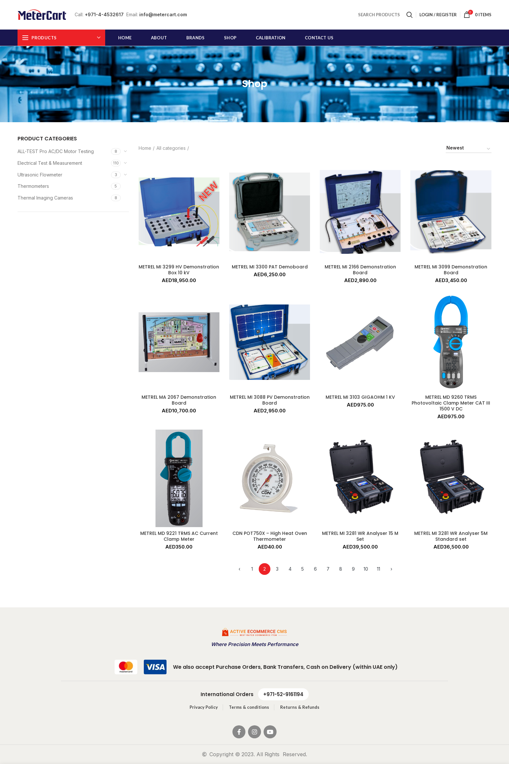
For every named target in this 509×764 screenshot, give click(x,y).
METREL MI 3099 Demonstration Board (451, 270)
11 (378, 569)
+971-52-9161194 (283, 694)
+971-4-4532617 (104, 14)
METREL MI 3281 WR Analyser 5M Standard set (451, 536)
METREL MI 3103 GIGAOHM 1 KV (360, 397)
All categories (171, 148)
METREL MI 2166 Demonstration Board (360, 270)
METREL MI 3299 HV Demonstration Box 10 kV (179, 270)
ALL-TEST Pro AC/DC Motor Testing (56, 151)
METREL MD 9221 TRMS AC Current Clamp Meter (179, 536)
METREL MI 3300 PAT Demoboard (270, 267)
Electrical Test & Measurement (50, 163)
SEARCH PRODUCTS (379, 14)
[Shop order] (468, 149)
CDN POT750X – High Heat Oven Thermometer (269, 536)
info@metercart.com (163, 14)
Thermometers (33, 186)
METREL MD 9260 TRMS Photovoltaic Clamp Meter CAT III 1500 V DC (451, 403)
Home (145, 148)
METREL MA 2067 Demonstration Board (179, 400)
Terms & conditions (249, 707)
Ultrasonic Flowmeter (40, 174)
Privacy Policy (204, 707)
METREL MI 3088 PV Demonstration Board (270, 400)
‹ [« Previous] (239, 569)
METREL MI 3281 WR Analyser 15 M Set (360, 536)
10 (366, 569)
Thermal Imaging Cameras (45, 198)
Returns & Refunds (299, 707)
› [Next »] (391, 569)
